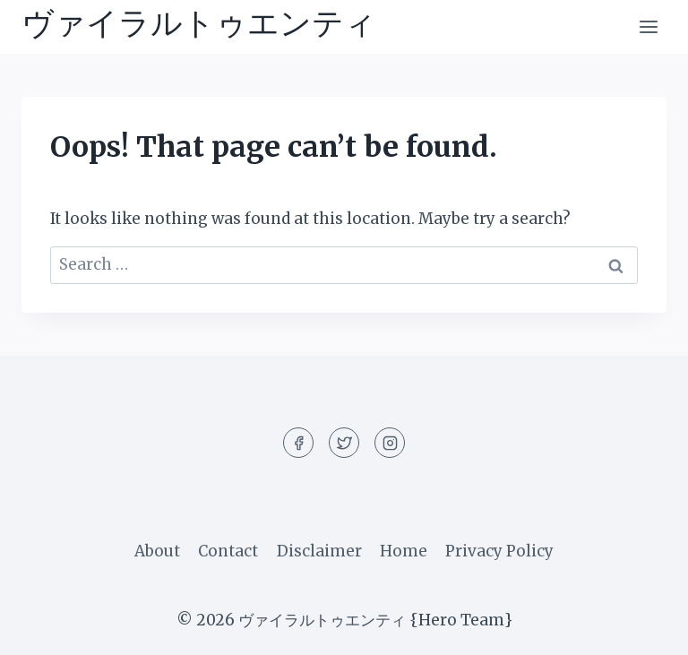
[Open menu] (648, 26)
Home (403, 551)
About (157, 551)
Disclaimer (319, 551)
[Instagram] (389, 442)
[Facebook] (298, 442)
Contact (228, 551)
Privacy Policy (499, 551)
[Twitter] (344, 442)
